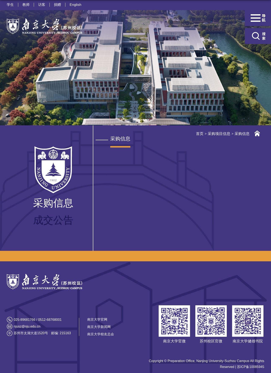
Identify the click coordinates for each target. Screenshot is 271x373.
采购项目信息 (219, 134)
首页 (200, 134)
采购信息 (242, 134)
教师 (26, 5)
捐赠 (57, 5)
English (75, 5)
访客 (41, 5)
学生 (10, 5)
